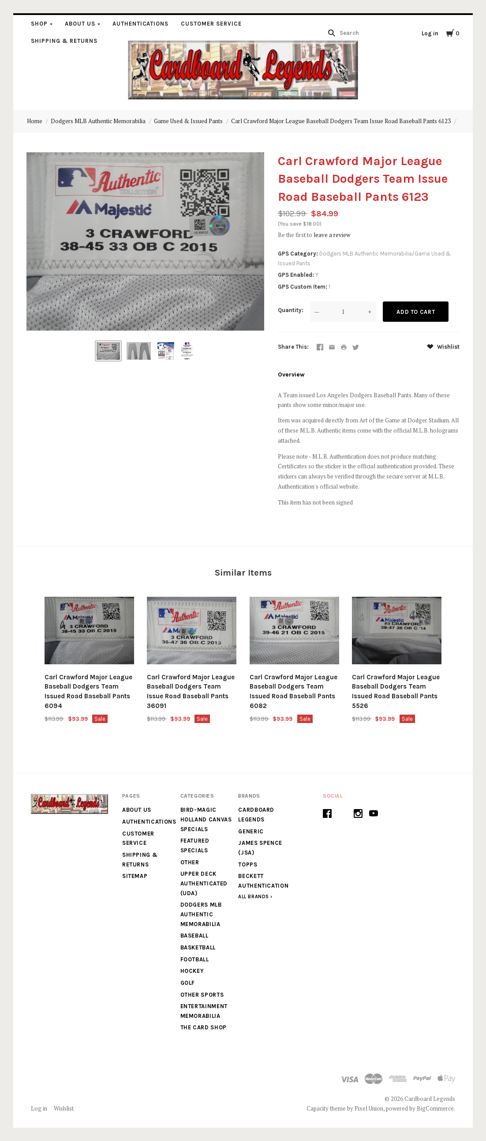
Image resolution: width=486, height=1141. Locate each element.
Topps (247, 864)
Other (189, 862)
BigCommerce (435, 1108)
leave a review (332, 235)
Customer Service (211, 23)
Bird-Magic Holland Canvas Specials (206, 819)
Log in (430, 33)
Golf (187, 982)
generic (251, 831)
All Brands (253, 897)
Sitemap (135, 876)
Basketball (198, 947)
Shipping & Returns (64, 41)
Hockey (192, 971)
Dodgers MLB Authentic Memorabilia (98, 121)
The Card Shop (203, 1027)
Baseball (194, 935)
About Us (80, 23)
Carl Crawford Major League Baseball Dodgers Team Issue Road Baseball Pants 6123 (341, 121)
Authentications (140, 23)
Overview (291, 374)
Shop (39, 23)
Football (194, 959)
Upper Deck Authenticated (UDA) (204, 883)
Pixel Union (369, 1108)
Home (34, 121)
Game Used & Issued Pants (188, 121)
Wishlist (443, 346)
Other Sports (202, 994)
